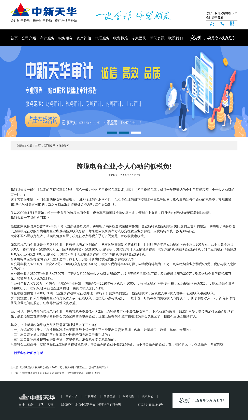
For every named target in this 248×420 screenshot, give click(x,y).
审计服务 (47, 38)
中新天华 (71, 396)
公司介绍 (29, 38)
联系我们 (175, 38)
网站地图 (128, 396)
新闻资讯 (157, 38)
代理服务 (102, 38)
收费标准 (120, 38)
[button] (112, 133)
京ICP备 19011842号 (150, 404)
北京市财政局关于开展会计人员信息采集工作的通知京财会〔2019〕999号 (60, 373)
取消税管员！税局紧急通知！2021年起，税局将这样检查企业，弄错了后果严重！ (64, 367)
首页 (14, 38)
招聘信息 (109, 396)
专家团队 (139, 38)
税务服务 (65, 38)
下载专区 (90, 396)
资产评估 (84, 38)
